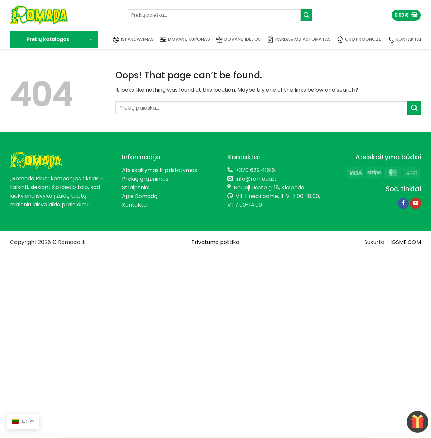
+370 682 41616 (255, 170)
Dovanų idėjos (238, 39)
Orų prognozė (359, 39)
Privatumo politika (215, 242)
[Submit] (306, 15)
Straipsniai (135, 188)
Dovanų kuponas (185, 39)
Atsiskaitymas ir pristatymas (159, 170)
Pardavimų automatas (299, 39)
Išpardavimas (133, 39)
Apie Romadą (140, 196)
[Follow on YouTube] (415, 203)
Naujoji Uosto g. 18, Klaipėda (269, 188)
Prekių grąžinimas (145, 179)
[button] (406, 15)
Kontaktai (404, 39)
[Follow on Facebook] (403, 203)
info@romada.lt (255, 179)
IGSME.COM (405, 242)
